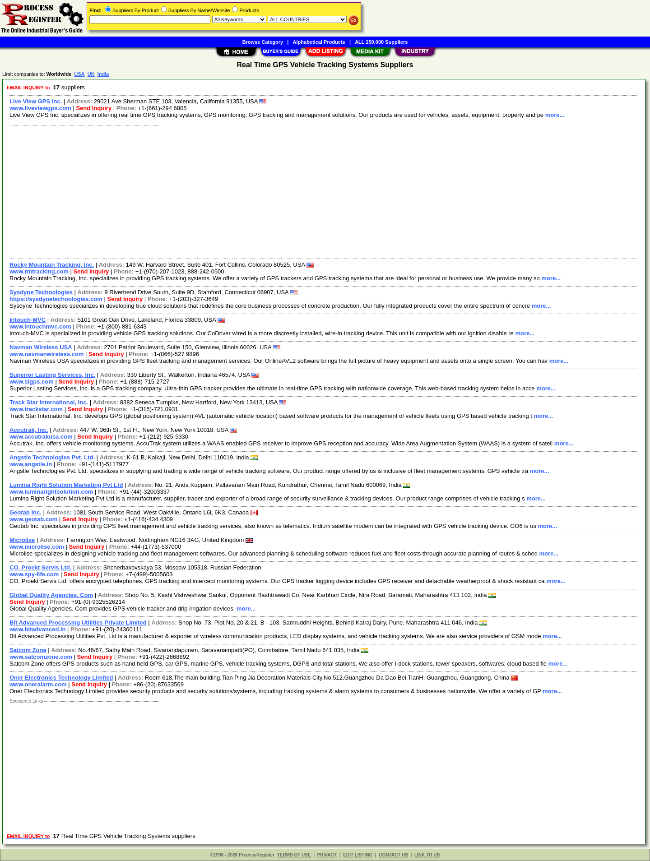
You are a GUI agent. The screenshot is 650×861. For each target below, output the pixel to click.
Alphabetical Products (319, 42)
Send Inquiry (93, 108)
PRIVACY (327, 854)
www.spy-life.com (34, 574)
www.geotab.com (33, 519)
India (103, 74)
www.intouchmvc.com (40, 326)
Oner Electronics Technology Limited (61, 677)
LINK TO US (427, 854)
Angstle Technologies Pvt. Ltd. (52, 457)
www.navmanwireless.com (46, 354)
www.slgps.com (31, 381)
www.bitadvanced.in (37, 629)
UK (91, 74)
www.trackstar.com (36, 409)
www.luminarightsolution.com (51, 491)
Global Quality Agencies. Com (51, 595)
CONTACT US (393, 854)
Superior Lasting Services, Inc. (52, 374)
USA (79, 74)
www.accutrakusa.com (41, 436)
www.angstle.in (30, 464)
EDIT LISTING (357, 854)
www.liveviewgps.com (40, 108)
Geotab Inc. (25, 512)
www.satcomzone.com (40, 656)
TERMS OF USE (294, 854)
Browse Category (262, 42)
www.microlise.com (36, 546)
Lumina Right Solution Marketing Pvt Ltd (66, 484)
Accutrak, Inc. (28, 429)
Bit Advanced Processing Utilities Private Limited (78, 622)
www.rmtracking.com (39, 271)
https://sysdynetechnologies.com (55, 299)
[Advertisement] (277, 191)
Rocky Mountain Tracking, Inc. (51, 264)
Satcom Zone (27, 650)
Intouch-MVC (27, 319)
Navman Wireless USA (40, 347)
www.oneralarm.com (38, 684)
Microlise (22, 540)
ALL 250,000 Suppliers (381, 42)
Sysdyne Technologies (41, 292)
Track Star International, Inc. (48, 402)
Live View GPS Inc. (35, 101)
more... (555, 114)
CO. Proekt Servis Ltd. (40, 567)
